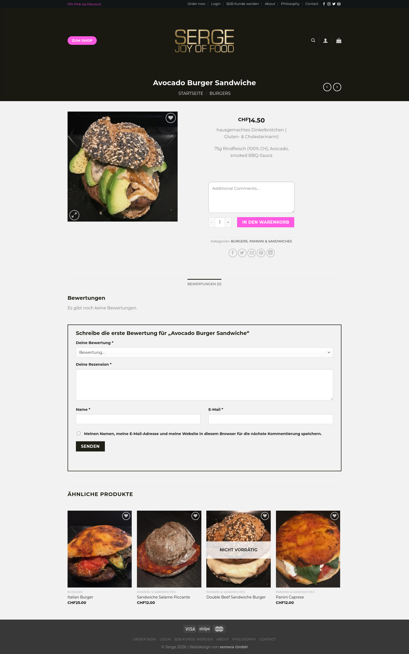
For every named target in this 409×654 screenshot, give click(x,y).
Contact (311, 4)
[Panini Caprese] (308, 549)
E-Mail (215, 409)
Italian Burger (80, 597)
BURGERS (220, 93)
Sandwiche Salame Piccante (163, 597)
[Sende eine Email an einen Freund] (251, 253)
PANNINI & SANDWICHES (270, 241)
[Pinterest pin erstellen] (261, 253)
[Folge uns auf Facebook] (324, 4)
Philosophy (290, 4)
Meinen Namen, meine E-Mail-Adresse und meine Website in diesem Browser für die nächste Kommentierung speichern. (203, 433)
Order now (196, 4)
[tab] (204, 284)
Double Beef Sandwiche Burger (236, 597)
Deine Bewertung (94, 342)
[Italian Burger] (100, 549)
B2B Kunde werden (242, 4)
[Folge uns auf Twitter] (333, 4)
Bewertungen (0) (204, 284)
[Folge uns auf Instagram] (328, 4)
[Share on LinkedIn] (270, 253)
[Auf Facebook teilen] (232, 253)
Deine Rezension (93, 364)
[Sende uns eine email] (338, 4)
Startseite (190, 93)
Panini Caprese (290, 597)
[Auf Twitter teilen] (242, 253)
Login (215, 4)
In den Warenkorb (265, 222)
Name (83, 409)
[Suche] (313, 40)
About (270, 4)
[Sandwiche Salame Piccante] (169, 549)
